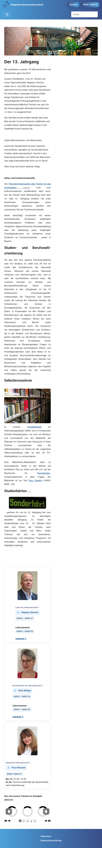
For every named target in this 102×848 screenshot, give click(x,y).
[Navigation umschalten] (7, 14)
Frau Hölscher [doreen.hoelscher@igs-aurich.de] (16, 767)
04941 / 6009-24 (22, 696)
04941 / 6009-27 (24, 618)
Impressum (46, 836)
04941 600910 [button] (90, 4)
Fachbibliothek (34, 427)
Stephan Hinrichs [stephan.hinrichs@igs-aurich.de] (27, 612)
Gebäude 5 (20, 638)
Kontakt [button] (73, 4)
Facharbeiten (43, 473)
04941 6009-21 (14, 774)
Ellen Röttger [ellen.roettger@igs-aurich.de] (22, 690)
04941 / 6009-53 (24, 631)
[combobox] (84, 14)
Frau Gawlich (35, 480)
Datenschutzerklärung (51, 840)
